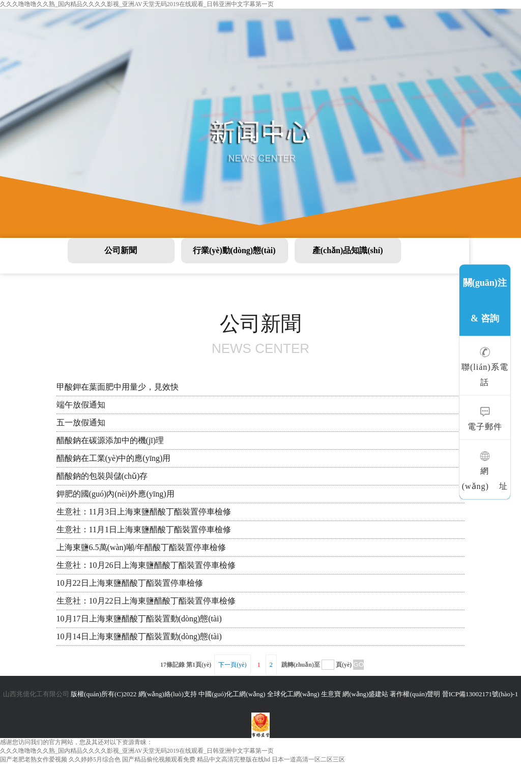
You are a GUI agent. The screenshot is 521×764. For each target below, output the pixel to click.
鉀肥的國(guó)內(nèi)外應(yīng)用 (115, 493)
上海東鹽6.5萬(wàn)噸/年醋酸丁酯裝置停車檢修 (141, 547)
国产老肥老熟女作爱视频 (33, 759)
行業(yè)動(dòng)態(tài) (234, 250)
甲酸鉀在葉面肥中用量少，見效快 (117, 387)
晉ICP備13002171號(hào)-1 (480, 694)
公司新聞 (120, 250)
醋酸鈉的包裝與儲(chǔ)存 (102, 476)
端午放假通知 (80, 404)
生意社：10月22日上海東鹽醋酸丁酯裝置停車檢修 (146, 600)
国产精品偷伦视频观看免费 (158, 759)
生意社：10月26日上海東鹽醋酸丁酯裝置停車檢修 (146, 565)
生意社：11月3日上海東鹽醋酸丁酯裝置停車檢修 (143, 511)
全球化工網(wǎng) (293, 694)
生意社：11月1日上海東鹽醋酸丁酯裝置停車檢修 (143, 529)
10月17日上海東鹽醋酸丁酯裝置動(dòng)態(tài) (139, 618)
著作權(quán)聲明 (415, 694)
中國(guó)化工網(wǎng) (231, 694)
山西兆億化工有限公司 (36, 694)
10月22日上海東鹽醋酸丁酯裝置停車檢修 (129, 583)
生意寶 (331, 694)
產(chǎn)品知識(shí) (347, 250)
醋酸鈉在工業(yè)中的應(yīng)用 (113, 458)
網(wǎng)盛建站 (365, 694)
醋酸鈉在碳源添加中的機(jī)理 (110, 440)
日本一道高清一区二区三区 (308, 759)
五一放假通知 (80, 422)
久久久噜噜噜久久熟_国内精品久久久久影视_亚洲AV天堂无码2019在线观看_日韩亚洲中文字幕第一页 (137, 4)
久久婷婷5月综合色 (95, 759)
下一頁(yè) (232, 664)
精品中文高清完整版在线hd (233, 759)
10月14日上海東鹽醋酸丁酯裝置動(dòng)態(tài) (139, 636)
